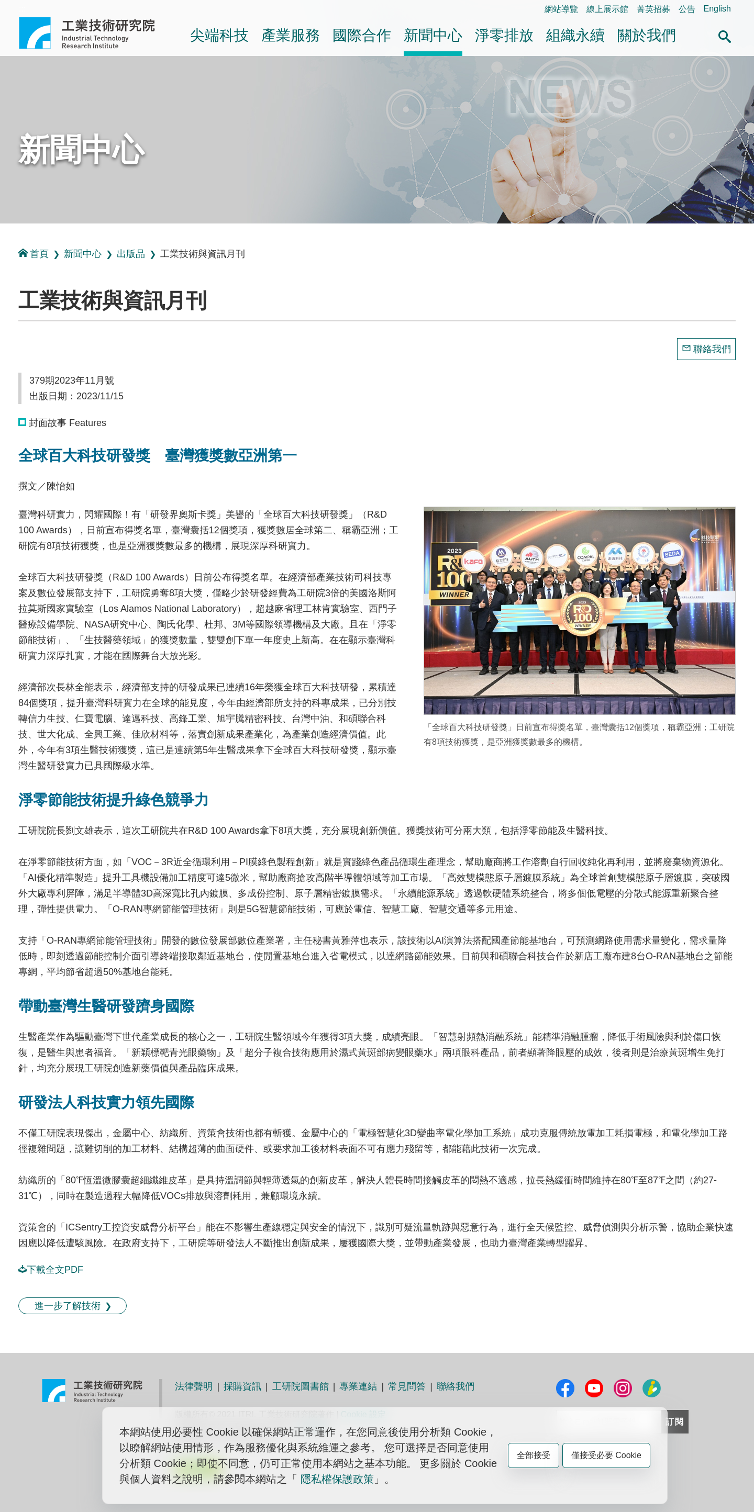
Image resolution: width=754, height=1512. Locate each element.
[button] (724, 35)
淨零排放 (504, 35)
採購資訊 (242, 1386)
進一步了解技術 (68, 1306)
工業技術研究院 (94, 33)
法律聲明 (194, 1386)
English (717, 8)
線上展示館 (607, 9)
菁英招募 (653, 9)
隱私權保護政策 (337, 1479)
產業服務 (290, 35)
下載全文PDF (50, 1269)
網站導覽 (561, 9)
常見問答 (407, 1386)
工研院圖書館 (300, 1386)
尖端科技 (219, 35)
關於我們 (646, 35)
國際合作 (361, 35)
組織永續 (575, 35)
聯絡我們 (712, 349)
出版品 (131, 254)
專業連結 (358, 1386)
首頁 (33, 253)
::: (22, 8)
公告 (687, 9)
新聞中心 (433, 35)
